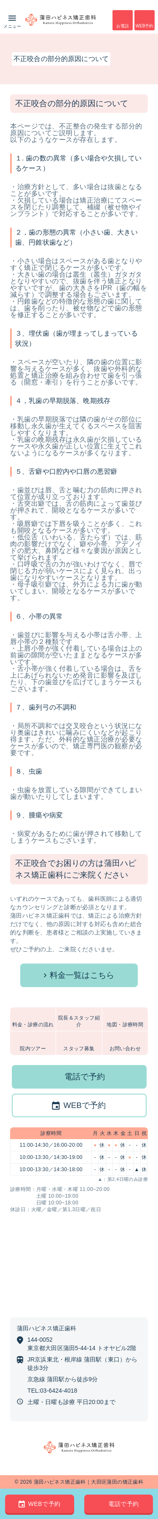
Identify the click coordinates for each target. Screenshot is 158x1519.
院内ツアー (33, 1049)
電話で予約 (84, 1076)
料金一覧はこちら (82, 975)
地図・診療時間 (125, 1025)
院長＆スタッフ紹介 (79, 1021)
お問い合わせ (125, 1049)
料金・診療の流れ (33, 1025)
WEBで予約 (84, 1105)
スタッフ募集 (78, 1049)
